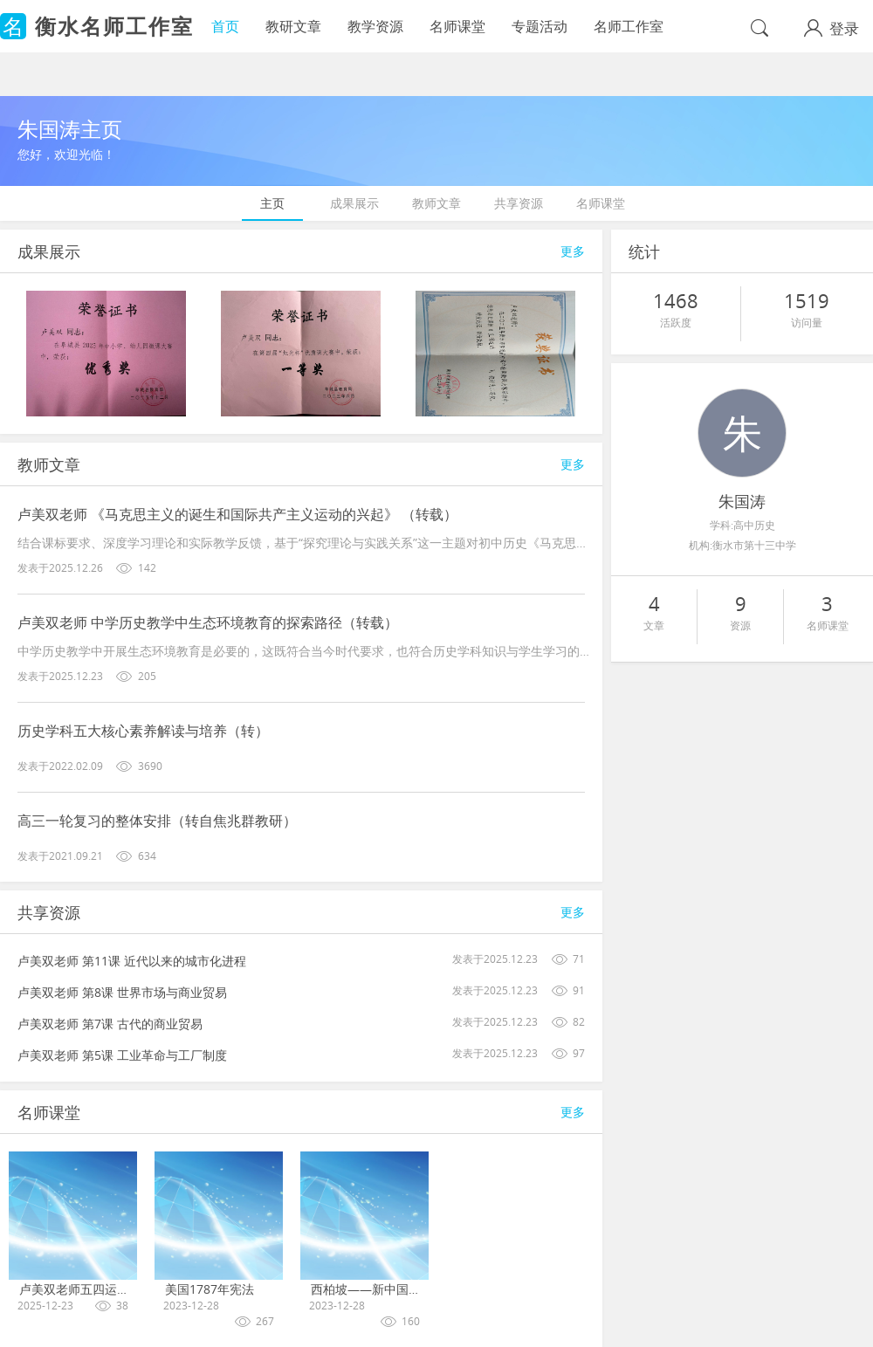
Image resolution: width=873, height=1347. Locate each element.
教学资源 (375, 26)
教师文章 (436, 203)
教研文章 (293, 26)
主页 (272, 203)
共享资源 (518, 203)
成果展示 (354, 203)
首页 (225, 26)
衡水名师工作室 (114, 25)
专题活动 (539, 26)
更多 (572, 251)
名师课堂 (457, 26)
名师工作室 (628, 26)
